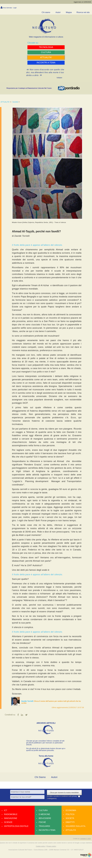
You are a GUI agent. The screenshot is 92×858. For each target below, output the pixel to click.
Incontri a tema (47, 830)
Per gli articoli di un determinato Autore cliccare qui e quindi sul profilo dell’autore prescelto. (45, 749)
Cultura (43, 810)
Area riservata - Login (10, 8)
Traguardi (44, 826)
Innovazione (10, 818)
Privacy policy (51, 846)
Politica (70, 814)
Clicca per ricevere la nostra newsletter (64, 792)
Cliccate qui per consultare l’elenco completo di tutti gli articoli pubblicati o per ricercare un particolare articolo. (45, 743)
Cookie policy (40, 846)
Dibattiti (70, 822)
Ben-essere (45, 818)
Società (15, 102)
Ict (5, 810)
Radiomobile (10, 814)
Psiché (42, 822)
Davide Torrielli (27, 701)
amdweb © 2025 (85, 838)
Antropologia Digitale (16, 826)
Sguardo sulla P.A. (76, 826)
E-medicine (44, 814)
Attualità (71, 830)
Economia (71, 810)
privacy (75, 796)
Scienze (8, 822)
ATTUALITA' (5, 102)
